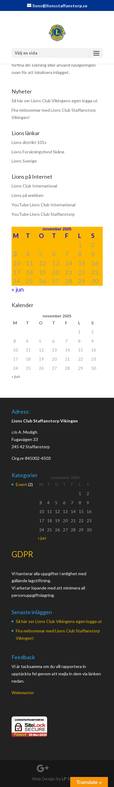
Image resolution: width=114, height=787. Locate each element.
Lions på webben (27, 195)
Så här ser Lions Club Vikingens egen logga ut (55, 100)
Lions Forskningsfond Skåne (38, 151)
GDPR (22, 554)
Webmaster (23, 692)
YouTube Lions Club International (43, 204)
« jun (18, 289)
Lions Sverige (24, 160)
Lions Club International (34, 185)
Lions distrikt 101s (29, 142)
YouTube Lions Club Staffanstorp (43, 214)
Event (21, 484)
